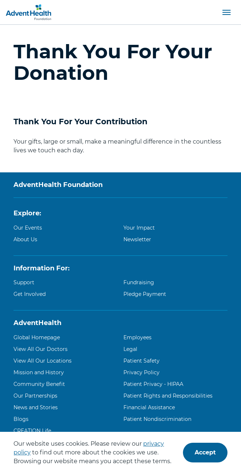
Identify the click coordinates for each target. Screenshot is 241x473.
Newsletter (137, 239)
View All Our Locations (43, 360)
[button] (226, 12)
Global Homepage (37, 337)
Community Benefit (39, 384)
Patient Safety (141, 360)
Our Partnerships (35, 395)
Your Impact (139, 227)
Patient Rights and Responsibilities (168, 395)
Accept (205, 452)
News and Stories (36, 407)
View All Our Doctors (41, 349)
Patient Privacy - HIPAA (153, 384)
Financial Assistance (149, 407)
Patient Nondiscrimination (157, 419)
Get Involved (30, 294)
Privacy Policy (141, 372)
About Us (25, 239)
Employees (137, 337)
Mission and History (39, 372)
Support (24, 282)
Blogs (21, 419)
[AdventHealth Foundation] (28, 12)
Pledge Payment (144, 294)
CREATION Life (32, 430)
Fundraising (138, 282)
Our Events (28, 227)
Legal (130, 349)
